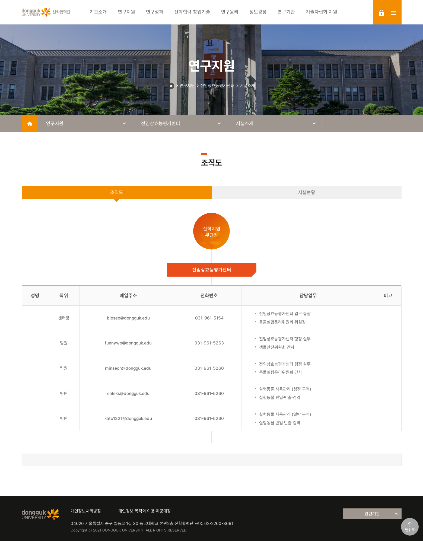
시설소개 (247, 85)
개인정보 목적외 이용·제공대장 (144, 511)
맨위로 (410, 530)
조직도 (116, 192)
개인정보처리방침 (86, 511)
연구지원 (187, 85)
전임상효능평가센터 (217, 85)
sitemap (393, 13)
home (30, 123)
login (381, 13)
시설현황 (306, 192)
